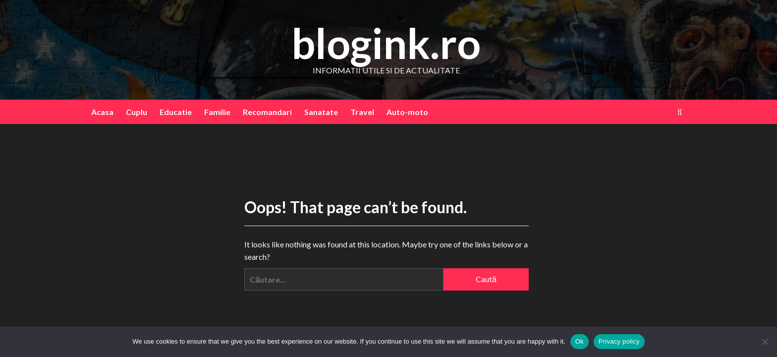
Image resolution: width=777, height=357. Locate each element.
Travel (362, 112)
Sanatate (321, 112)
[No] (765, 342)
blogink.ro (386, 43)
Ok (579, 341)
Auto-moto (407, 112)
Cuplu (136, 112)
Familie (217, 112)
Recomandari (267, 112)
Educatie (176, 112)
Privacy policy (619, 341)
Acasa (102, 112)
